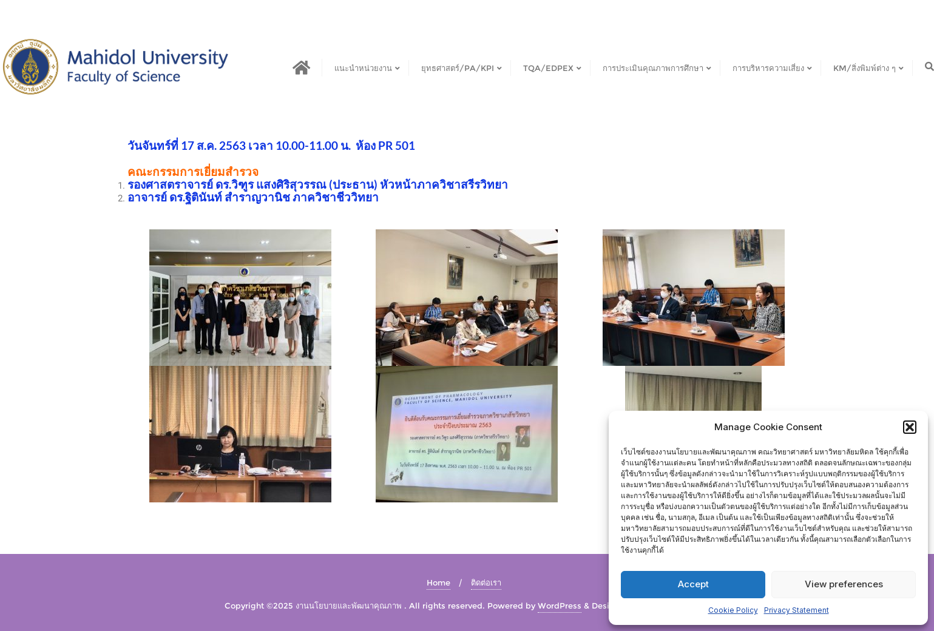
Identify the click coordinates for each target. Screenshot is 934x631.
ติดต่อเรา (486, 582)
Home (438, 582)
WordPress (559, 605)
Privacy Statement (796, 610)
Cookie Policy (733, 610)
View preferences (844, 584)
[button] (910, 427)
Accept (693, 584)
